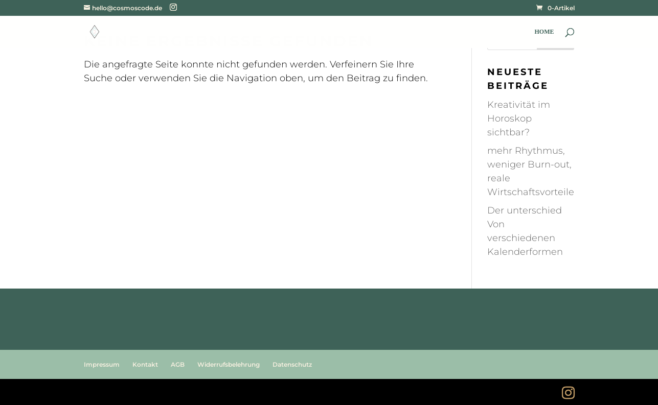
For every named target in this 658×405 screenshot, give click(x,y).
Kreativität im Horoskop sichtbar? (518, 118)
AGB (178, 364)
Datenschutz (292, 364)
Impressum (102, 364)
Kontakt (145, 364)
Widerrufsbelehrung (228, 364)
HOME (544, 31)
